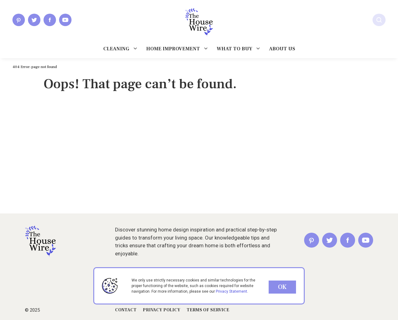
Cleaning (116, 49)
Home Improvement (173, 49)
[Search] (379, 20)
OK (282, 287)
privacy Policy (161, 310)
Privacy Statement (231, 291)
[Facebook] (50, 20)
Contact (126, 310)
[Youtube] (65, 20)
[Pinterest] (18, 20)
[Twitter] (34, 20)
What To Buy (234, 49)
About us (282, 49)
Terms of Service (208, 310)
